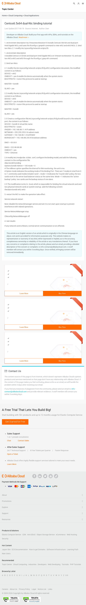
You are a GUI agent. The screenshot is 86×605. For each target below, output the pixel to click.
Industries (32, 564)
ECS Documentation (20, 549)
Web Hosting (72, 535)
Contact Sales (23, 441)
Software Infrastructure (56, 549)
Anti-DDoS (31, 535)
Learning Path (72, 549)
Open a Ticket (12, 454)
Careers (5, 589)
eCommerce (60, 535)
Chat (9, 441)
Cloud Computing (20, 564)
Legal (34, 589)
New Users (6, 553)
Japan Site (6, 549)
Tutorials (65, 564)
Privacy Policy (24, 589)
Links (50, 589)
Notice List (42, 589)
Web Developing (54, 564)
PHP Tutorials (75, 564)
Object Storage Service (46, 535)
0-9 (66, 575)
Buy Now (62, 293)
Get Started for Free (15, 421)
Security (5, 539)
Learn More (23, 293)
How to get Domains (37, 549)
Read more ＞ (24, 37)
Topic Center (7, 564)
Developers (42, 564)
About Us (13, 589)
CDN (24, 535)
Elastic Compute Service (11, 535)
